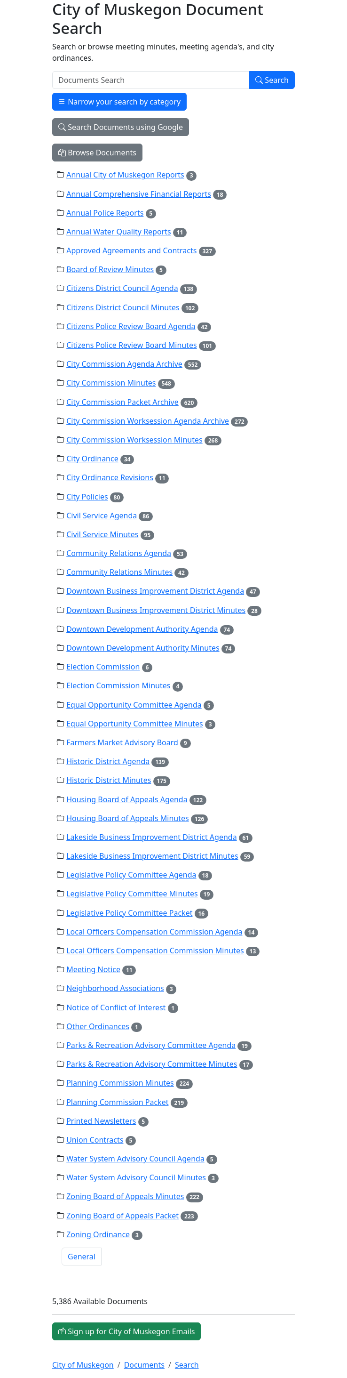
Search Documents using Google (120, 127)
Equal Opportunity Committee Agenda (134, 705)
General (81, 1256)
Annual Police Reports (104, 213)
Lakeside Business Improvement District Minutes (152, 856)
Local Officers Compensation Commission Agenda (154, 932)
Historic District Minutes (108, 780)
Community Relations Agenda (118, 553)
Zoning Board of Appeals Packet (122, 1215)
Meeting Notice (93, 969)
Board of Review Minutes (110, 269)
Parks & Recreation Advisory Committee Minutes (151, 1064)
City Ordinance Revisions (109, 477)
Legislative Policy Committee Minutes (131, 893)
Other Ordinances (97, 1026)
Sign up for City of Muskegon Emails (126, 1331)
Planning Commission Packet (117, 1102)
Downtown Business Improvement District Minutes (155, 610)
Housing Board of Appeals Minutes (127, 818)
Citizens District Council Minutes (123, 307)
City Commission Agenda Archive (124, 364)
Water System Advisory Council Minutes (136, 1177)
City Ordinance (92, 458)
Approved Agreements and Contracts (131, 250)
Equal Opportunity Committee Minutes (134, 723)
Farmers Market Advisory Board (122, 742)
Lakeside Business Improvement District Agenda (151, 837)
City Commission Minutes (111, 383)
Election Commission (103, 666)
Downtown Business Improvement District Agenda (155, 591)
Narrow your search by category (119, 102)
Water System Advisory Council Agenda (135, 1158)
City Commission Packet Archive (122, 402)
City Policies (87, 497)
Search (272, 80)
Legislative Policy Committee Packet (129, 913)
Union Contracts (94, 1140)
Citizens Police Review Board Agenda (130, 326)
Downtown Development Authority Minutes (142, 648)
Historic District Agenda (108, 761)
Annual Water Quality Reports (118, 231)
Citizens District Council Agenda (122, 288)
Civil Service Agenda (101, 515)
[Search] (151, 80)
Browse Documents (97, 152)
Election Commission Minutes (118, 685)
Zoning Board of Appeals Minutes (125, 1196)
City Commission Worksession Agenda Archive (147, 421)
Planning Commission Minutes (120, 1083)
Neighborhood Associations (115, 988)
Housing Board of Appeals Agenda (126, 799)
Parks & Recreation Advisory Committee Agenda (151, 1045)
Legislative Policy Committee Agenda (131, 875)
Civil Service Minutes (102, 534)
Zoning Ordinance (98, 1234)
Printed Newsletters (101, 1121)
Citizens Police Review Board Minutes (131, 345)
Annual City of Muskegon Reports (125, 174)
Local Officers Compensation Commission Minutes (155, 950)
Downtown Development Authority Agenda (142, 629)
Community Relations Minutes (119, 572)
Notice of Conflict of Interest (116, 1007)
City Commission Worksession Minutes (134, 440)
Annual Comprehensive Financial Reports (138, 194)
